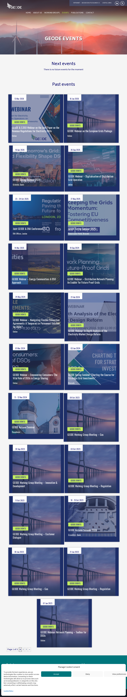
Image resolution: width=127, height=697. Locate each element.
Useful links (107, 3)
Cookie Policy (8, 691)
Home (28, 13)
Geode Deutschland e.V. (91, 3)
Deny (88, 674)
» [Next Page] (29, 649)
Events (65, 13)
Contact (90, 13)
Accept (56, 674)
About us (37, 13)
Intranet (76, 3)
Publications (77, 13)
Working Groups (52, 13)
